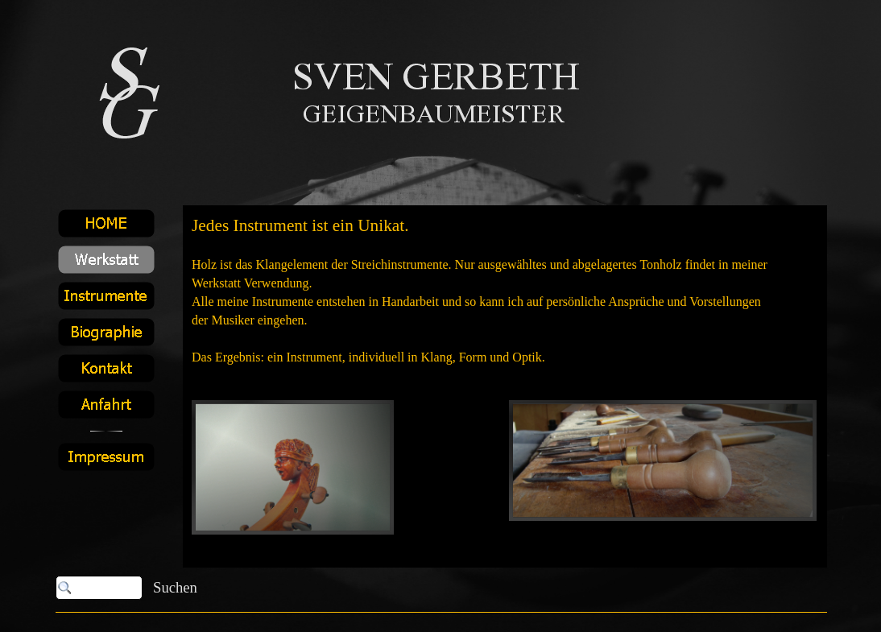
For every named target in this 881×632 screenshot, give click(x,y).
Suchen (175, 587)
